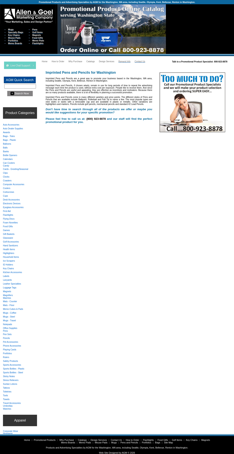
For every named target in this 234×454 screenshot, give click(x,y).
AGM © (125, 452)
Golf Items (177, 440)
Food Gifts (163, 440)
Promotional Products (45, 440)
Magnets (205, 440)
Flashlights (148, 440)
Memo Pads (85, 442)
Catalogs (82, 440)
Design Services (99, 440)
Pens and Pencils (129, 442)
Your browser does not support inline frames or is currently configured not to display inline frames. (200, 28)
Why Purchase (66, 440)
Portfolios (146, 442)
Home (27, 440)
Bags (157, 442)
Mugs (114, 442)
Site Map (168, 442)
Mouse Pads (101, 442)
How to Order (132, 440)
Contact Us (116, 440)
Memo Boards (68, 442)
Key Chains (192, 440)
